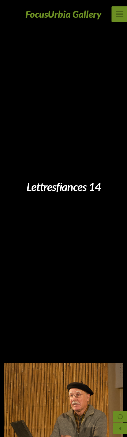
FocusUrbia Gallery (63, 14)
